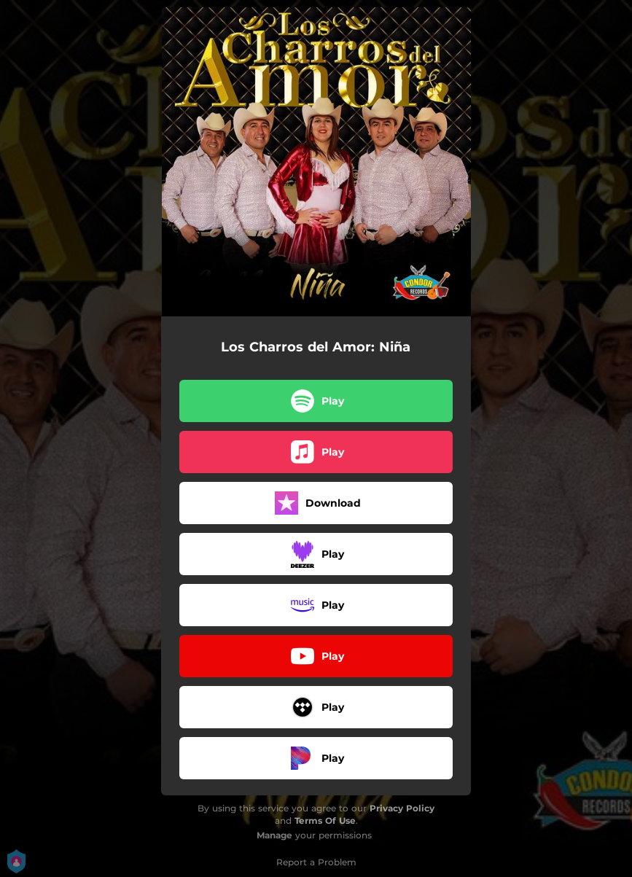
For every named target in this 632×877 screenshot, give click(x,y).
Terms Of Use (325, 820)
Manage (274, 835)
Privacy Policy (402, 808)
